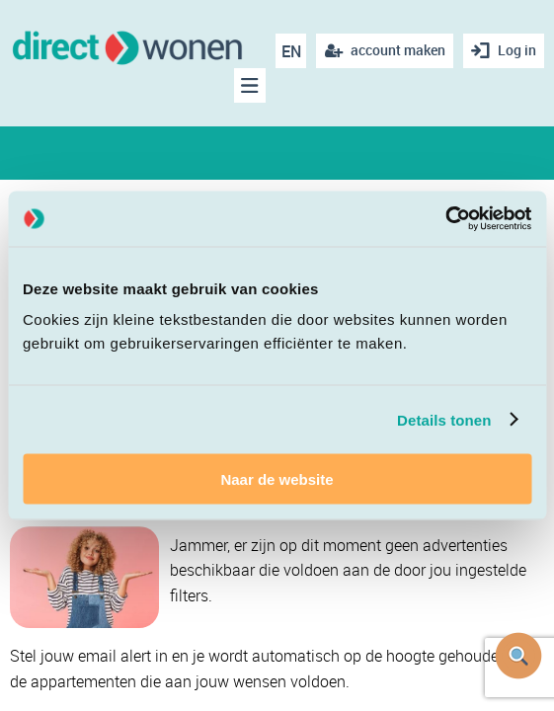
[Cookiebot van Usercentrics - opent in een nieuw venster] (444, 219)
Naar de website (276, 479)
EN (291, 51)
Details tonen (444, 419)
